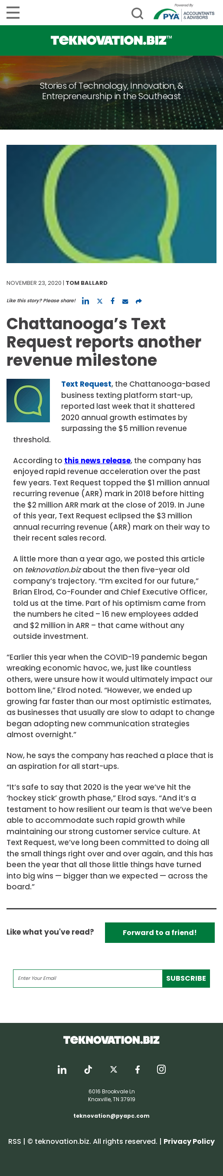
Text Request (86, 384)
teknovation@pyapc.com (111, 1115)
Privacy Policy (189, 1141)
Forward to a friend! (160, 933)
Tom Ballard (87, 283)
